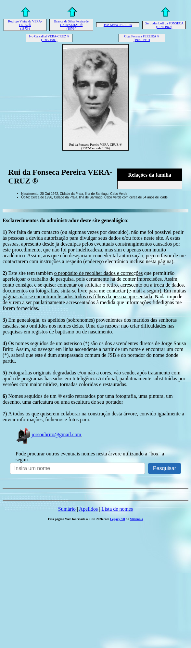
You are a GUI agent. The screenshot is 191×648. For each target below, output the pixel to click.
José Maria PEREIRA (118, 25)
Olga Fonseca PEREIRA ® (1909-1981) (141, 38)
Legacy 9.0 (117, 519)
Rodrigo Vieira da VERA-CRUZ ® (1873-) (25, 25)
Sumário (67, 509)
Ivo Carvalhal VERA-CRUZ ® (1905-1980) (49, 38)
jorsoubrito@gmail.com (48, 434)
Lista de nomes (117, 509)
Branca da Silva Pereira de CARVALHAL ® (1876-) (71, 25)
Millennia (136, 519)
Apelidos (88, 509)
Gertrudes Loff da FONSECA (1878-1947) (164, 25)
